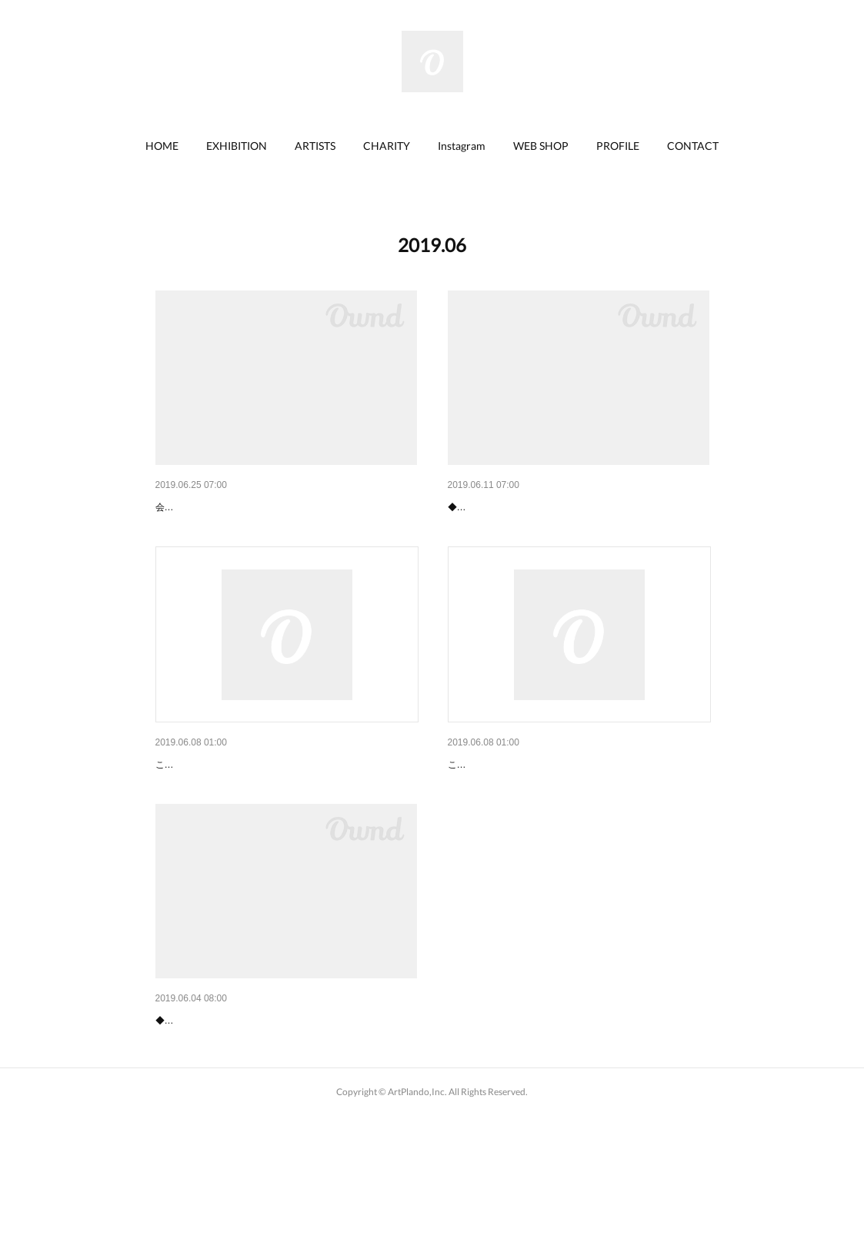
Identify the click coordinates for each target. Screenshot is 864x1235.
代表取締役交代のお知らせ (220, 804)
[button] (161, 146)
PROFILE (617, 145)
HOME (161, 145)
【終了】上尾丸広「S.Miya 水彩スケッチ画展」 (563, 507)
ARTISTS (315, 145)
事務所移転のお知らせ (501, 804)
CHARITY (386, 145)
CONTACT (693, 145)
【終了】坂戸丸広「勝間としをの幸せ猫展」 (263, 507)
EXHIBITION (236, 145)
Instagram (461, 145)
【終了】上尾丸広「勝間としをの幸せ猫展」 (263, 1100)
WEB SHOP (541, 145)
